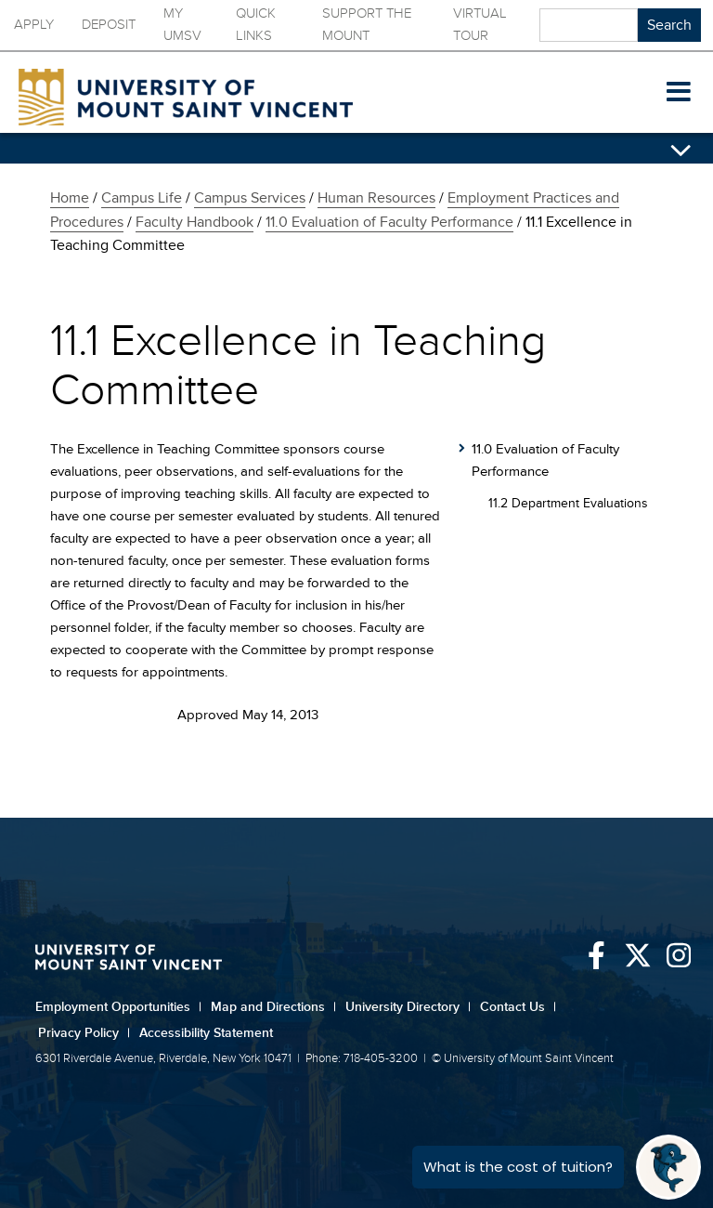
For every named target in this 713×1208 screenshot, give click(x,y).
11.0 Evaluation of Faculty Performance (389, 222)
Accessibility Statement (206, 1033)
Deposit (109, 24)
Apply (34, 24)
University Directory (408, 1007)
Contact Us (518, 1007)
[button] (678, 93)
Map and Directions (273, 1007)
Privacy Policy (84, 1033)
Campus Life (141, 198)
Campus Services (249, 198)
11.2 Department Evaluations (568, 503)
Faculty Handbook (194, 222)
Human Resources (376, 198)
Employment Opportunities (118, 1007)
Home (69, 198)
